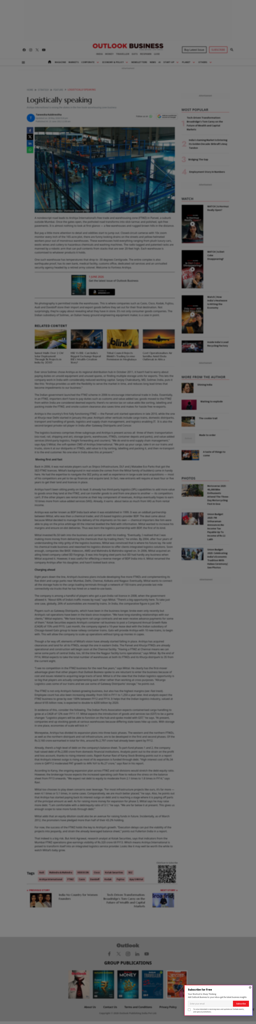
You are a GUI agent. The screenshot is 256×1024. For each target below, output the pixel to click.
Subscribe (241, 1003)
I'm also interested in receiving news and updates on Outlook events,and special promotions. (218, 1010)
